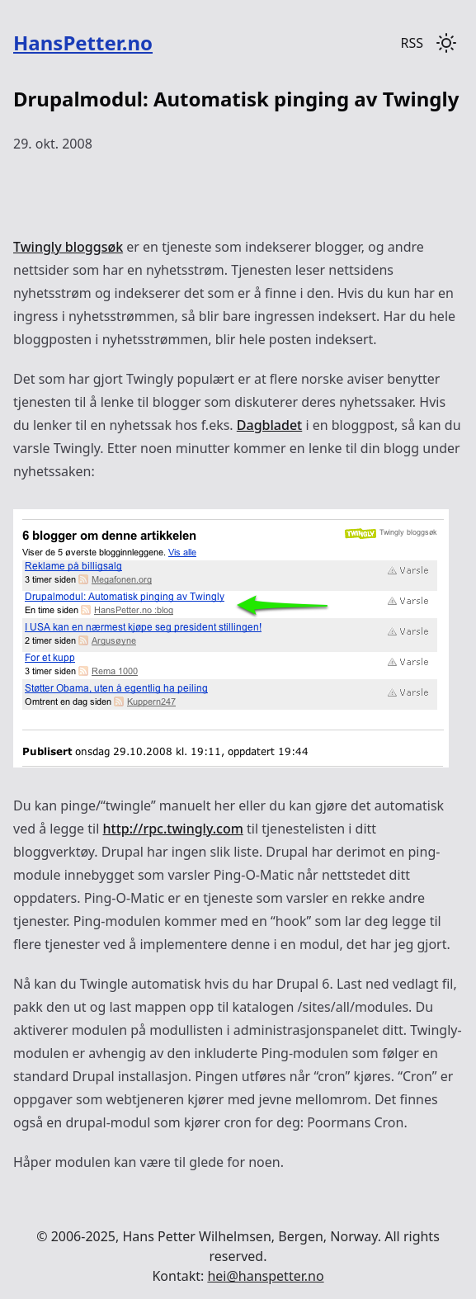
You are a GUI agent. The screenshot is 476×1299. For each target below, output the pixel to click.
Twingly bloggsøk (68, 247)
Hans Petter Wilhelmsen (196, 1236)
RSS (411, 43)
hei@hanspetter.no (265, 1276)
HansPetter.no (83, 42)
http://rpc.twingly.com (173, 829)
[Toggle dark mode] (446, 42)
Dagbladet (269, 425)
